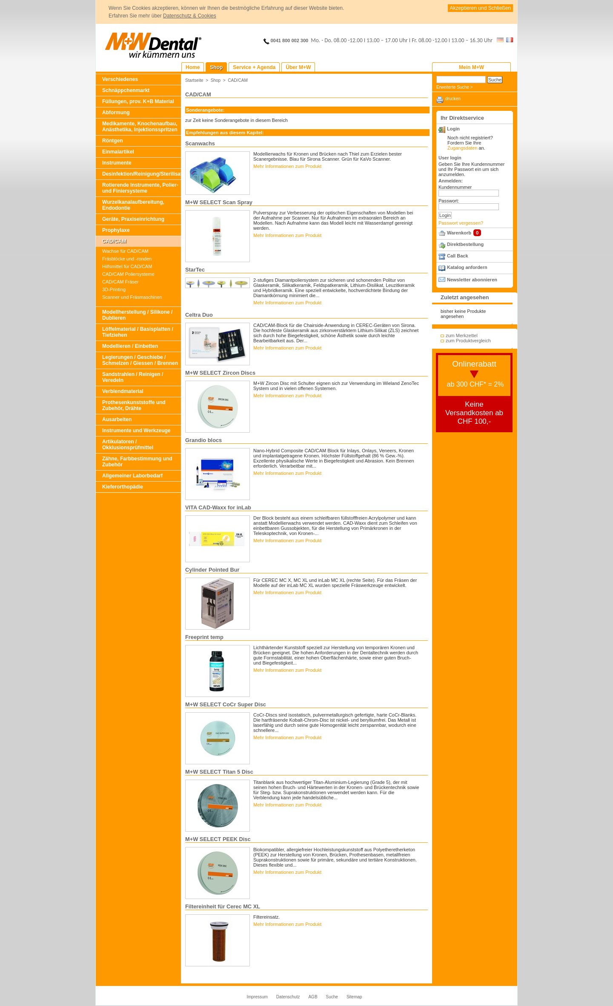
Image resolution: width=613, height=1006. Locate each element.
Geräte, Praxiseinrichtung (133, 219)
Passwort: (448, 200)
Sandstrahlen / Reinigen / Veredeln (132, 377)
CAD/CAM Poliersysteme (128, 274)
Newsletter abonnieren (472, 279)
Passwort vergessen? (460, 222)
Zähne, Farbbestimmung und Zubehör (137, 462)
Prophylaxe (116, 230)
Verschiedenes (120, 79)
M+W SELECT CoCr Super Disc (225, 704)
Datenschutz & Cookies (189, 16)
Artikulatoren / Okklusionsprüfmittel (127, 445)
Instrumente (117, 163)
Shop (216, 80)
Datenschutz (288, 996)
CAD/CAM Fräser (120, 281)
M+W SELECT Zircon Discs (220, 373)
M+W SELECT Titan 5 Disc (219, 772)
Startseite (194, 80)
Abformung (116, 113)
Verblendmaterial (122, 391)
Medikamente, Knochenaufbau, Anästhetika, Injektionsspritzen (140, 127)
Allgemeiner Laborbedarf (132, 476)
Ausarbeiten (117, 419)
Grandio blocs (203, 440)
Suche (332, 996)
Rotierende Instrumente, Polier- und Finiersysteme (140, 188)
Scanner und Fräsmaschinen (132, 297)
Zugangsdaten (462, 147)
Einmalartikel (118, 152)
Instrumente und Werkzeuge (136, 431)
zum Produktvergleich (468, 340)
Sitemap (354, 996)
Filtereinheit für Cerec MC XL (222, 906)
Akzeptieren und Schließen (480, 8)
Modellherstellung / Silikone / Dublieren (137, 315)
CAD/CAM (114, 241)
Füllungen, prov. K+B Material (138, 101)
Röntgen (112, 141)
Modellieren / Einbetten (130, 346)
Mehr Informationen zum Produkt (287, 166)
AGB (312, 996)
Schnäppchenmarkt (125, 90)
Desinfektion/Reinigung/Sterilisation (141, 174)
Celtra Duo (199, 315)
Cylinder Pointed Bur (212, 570)
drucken (453, 98)
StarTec (195, 269)
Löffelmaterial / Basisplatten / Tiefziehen (137, 332)
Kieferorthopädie (122, 487)
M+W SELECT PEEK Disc (218, 839)
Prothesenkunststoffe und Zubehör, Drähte (134, 405)
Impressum (256, 996)
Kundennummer (455, 187)
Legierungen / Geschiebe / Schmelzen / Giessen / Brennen (140, 360)
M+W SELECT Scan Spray (218, 202)
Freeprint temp (204, 637)
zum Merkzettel (462, 335)
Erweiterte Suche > (454, 87)
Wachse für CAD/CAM (125, 251)
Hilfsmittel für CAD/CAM (127, 266)
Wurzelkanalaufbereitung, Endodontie (133, 205)
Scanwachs (200, 143)
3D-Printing (114, 289)
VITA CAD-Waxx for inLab (218, 507)
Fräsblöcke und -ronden (127, 258)
